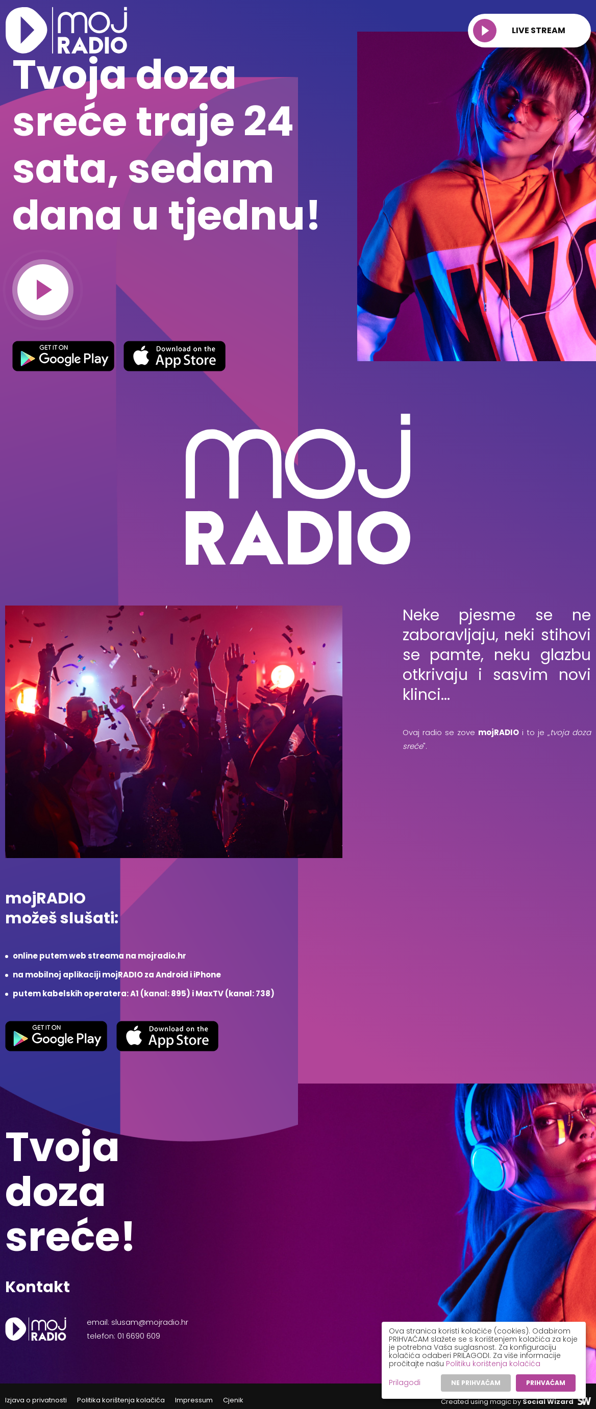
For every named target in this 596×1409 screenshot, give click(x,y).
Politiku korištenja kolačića (493, 1363)
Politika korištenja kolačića (121, 1400)
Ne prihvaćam (476, 1382)
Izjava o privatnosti (36, 1400)
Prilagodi (404, 1382)
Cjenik (233, 1400)
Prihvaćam (545, 1382)
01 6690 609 (138, 1335)
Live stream (519, 30)
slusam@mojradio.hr (149, 1322)
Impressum (194, 1400)
